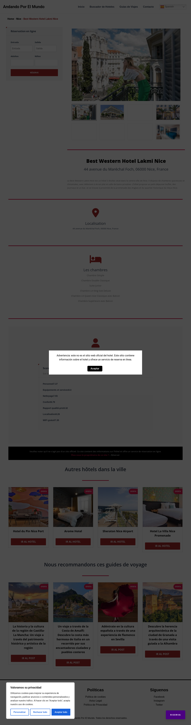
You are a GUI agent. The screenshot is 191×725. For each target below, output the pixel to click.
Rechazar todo (40, 712)
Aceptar (95, 368)
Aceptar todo (61, 712)
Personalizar (20, 712)
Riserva (175, 714)
